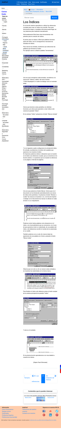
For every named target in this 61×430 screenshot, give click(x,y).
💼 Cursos (32, 9)
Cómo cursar (35, 2)
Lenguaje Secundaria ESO (5, 122)
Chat (29, 2)
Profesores (24, 4)
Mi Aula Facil (55, 2)
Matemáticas (5, 78)
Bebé (3, 98)
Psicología (5, 100)
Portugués (5, 37)
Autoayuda (5, 57)
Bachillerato (5, 126)
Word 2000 (49, 11)
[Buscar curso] (35, 17)
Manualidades (6, 56)
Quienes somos (6, 411)
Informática (5, 39)
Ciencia (4, 74)
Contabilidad (5, 66)
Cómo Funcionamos (7, 409)
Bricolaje (4, 96)
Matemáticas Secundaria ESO (5, 114)
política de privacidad (42, 420)
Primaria (4, 105)
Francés (4, 25)
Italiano (4, 33)
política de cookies (52, 420)
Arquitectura (5, 141)
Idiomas (4, 20)
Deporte (4, 86)
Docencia (4, 91)
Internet (4, 54)
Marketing (5, 70)
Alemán (4, 29)
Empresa (4, 59)
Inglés (5, 22)
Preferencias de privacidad (9, 417)
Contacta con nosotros (28, 413)
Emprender (5, 63)
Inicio (3, 8)
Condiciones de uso (34, 420)
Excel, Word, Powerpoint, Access (35, 11)
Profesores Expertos (7, 415)
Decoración (5, 93)
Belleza (4, 95)
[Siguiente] (51, 378)
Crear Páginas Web (5, 42)
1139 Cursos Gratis (22, 2)
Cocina (4, 72)
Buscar (54, 18)
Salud (3, 84)
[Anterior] (36, 378)
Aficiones (4, 83)
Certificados (5, 413)
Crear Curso (31, 4)
